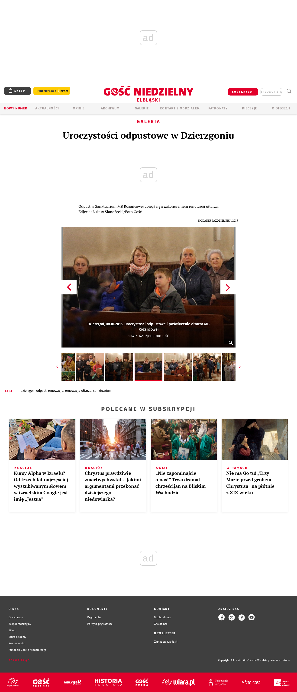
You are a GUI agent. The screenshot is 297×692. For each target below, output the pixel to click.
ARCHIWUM (110, 108)
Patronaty (218, 108)
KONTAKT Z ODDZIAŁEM (180, 108)
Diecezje (249, 108)
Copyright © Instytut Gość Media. (237, 660)
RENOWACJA (55, 391)
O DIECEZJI (281, 108)
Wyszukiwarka (289, 91)
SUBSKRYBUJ (243, 91)
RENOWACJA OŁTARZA (78, 391)
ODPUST (41, 391)
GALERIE (142, 108)
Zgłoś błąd (19, 660)
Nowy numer (15, 108)
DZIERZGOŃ (28, 391)
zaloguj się (271, 91)
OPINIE (78, 108)
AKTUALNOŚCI (47, 108)
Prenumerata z (52, 91)
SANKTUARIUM (102, 391)
